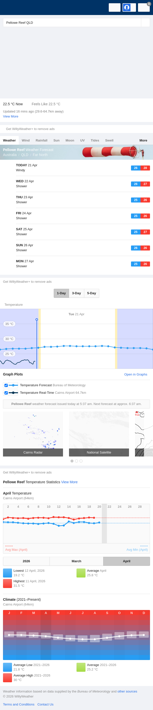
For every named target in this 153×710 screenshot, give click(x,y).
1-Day (61, 293)
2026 (26, 561)
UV (82, 140)
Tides (95, 140)
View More (10, 116)
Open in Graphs (135, 374)
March (76, 561)
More (143, 140)
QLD (24, 155)
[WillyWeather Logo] (11, 7)
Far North (40, 155)
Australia (9, 155)
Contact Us (46, 704)
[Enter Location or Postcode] (76, 22)
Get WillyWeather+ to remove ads (30, 129)
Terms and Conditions (18, 704)
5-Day (91, 293)
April (126, 561)
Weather (9, 140)
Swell (109, 140)
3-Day (76, 293)
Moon (70, 140)
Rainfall (42, 140)
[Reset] (137, 22)
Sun (57, 140)
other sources (127, 691)
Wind (26, 140)
